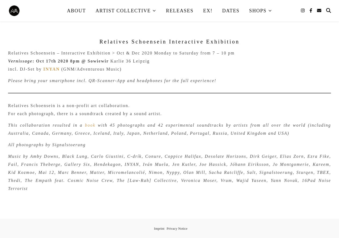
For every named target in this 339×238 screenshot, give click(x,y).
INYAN (51, 69)
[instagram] (303, 10)
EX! (207, 10)
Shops (258, 10)
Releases (180, 10)
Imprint (159, 228)
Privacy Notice (177, 228)
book (90, 125)
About (76, 10)
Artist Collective (123, 10)
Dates (231, 10)
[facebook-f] (311, 10)
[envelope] (319, 10)
